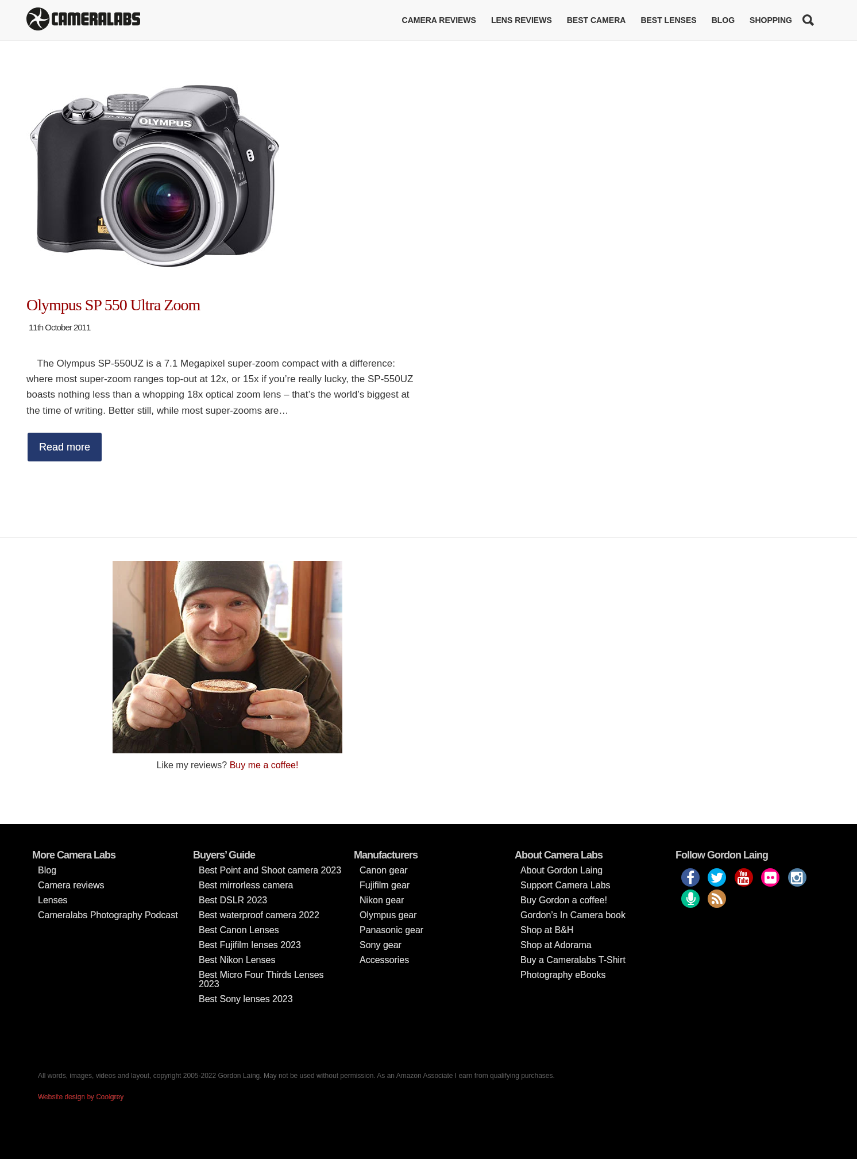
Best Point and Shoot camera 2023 (270, 870)
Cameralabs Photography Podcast (108, 915)
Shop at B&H (547, 930)
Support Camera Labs (565, 885)
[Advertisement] (629, 641)
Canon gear (384, 870)
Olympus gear (388, 915)
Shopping (771, 20)
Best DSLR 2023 (233, 900)
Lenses (53, 900)
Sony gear (381, 945)
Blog (723, 20)
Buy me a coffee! (264, 765)
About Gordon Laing (561, 870)
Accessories (384, 960)
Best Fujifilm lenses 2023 (250, 945)
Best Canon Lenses (239, 930)
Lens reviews (521, 20)
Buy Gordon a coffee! (563, 900)
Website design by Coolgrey (80, 1097)
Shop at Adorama (556, 945)
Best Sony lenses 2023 (246, 999)
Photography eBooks (563, 975)
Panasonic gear (391, 930)
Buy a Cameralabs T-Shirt (573, 960)
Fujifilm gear (385, 885)
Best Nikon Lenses (237, 960)
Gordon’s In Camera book (573, 915)
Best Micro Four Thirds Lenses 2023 (261, 979)
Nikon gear (382, 900)
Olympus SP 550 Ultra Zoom (113, 305)
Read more (64, 447)
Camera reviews (439, 20)
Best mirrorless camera (246, 885)
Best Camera (596, 20)
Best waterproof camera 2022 (259, 915)
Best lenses (668, 20)
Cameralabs (83, 20)
